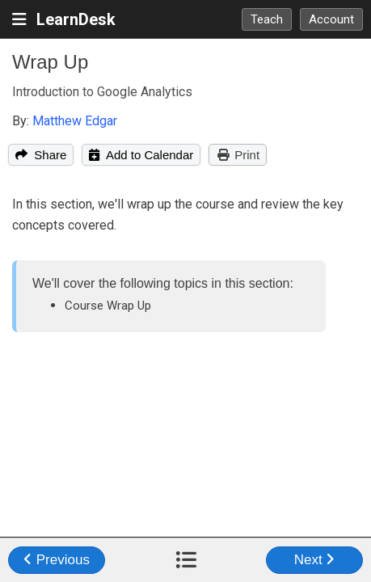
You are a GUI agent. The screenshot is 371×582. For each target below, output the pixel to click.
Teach (267, 19)
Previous (56, 559)
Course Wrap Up (108, 305)
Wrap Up (50, 62)
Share (40, 155)
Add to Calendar (141, 155)
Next (314, 559)
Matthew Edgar (74, 121)
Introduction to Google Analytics (102, 91)
